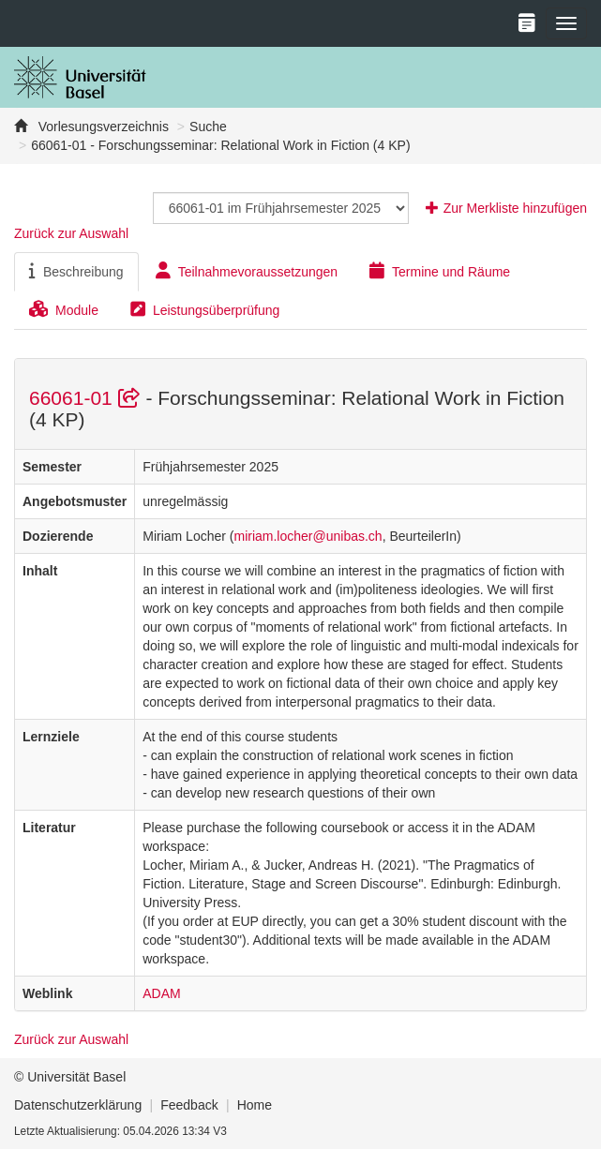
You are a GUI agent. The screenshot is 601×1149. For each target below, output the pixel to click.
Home (254, 1104)
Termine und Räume (439, 270)
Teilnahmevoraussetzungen (247, 270)
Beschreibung (76, 270)
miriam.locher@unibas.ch (307, 536)
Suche (208, 126)
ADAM (161, 993)
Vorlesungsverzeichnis (102, 126)
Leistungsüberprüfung (204, 309)
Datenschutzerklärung (78, 1104)
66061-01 (87, 398)
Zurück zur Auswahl (71, 233)
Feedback (189, 1104)
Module (63, 309)
